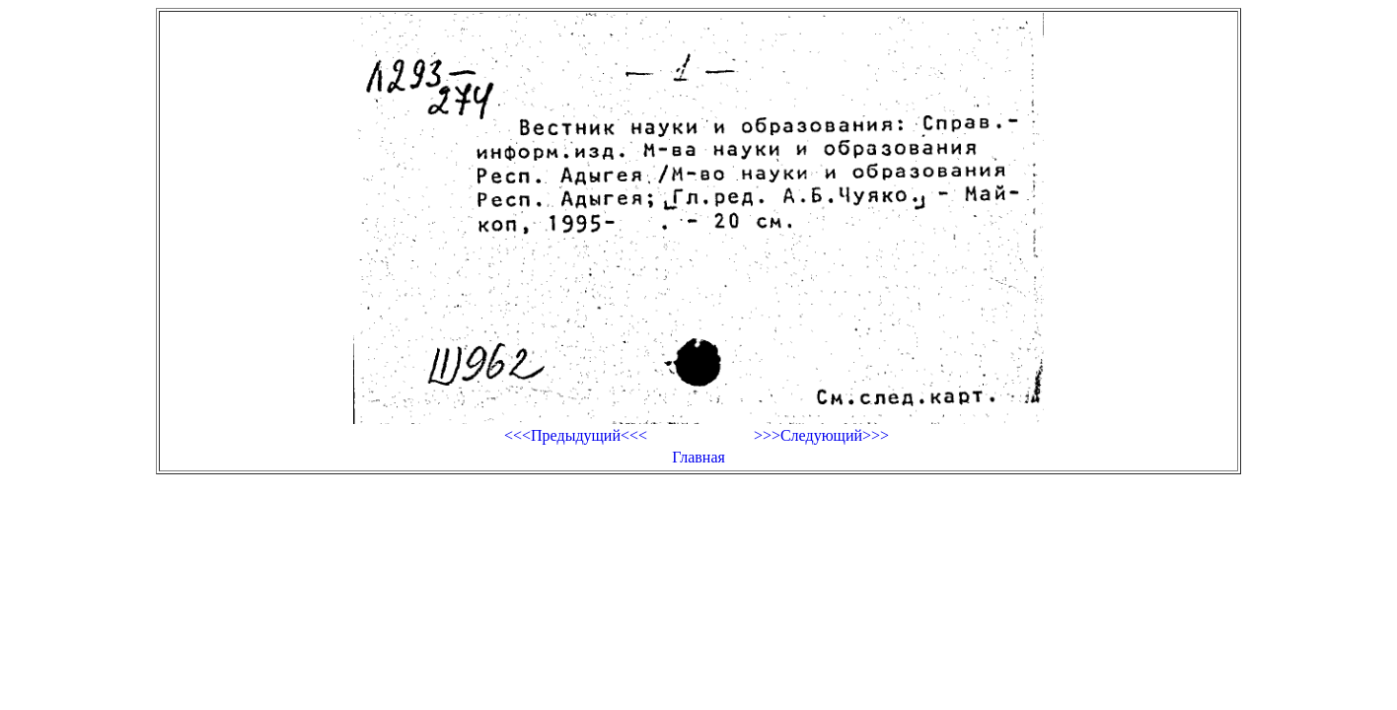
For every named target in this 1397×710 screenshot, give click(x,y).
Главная (698, 457)
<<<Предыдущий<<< (575, 435)
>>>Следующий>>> (821, 435)
